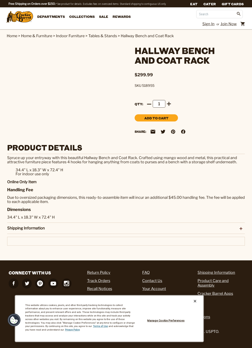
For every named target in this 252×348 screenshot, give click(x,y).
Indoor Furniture (70, 36)
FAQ (146, 272)
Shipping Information (216, 272)
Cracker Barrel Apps (215, 293)
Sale (103, 16)
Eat (194, 4)
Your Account (154, 288)
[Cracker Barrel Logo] (19, 17)
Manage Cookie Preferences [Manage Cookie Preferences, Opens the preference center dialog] (165, 320)
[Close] (195, 301)
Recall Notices (99, 288)
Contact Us (152, 280)
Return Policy (98, 272)
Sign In (208, 24)
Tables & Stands (102, 36)
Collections (82, 16)
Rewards (122, 16)
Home (12, 36)
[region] (109, 318)
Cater (209, 4)
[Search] (219, 14)
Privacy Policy (72, 329)
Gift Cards (233, 4)
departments (51, 16)
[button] (14, 320)
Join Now (228, 24)
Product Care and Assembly (213, 283)
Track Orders (98, 280)
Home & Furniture (36, 36)
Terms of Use (100, 326)
